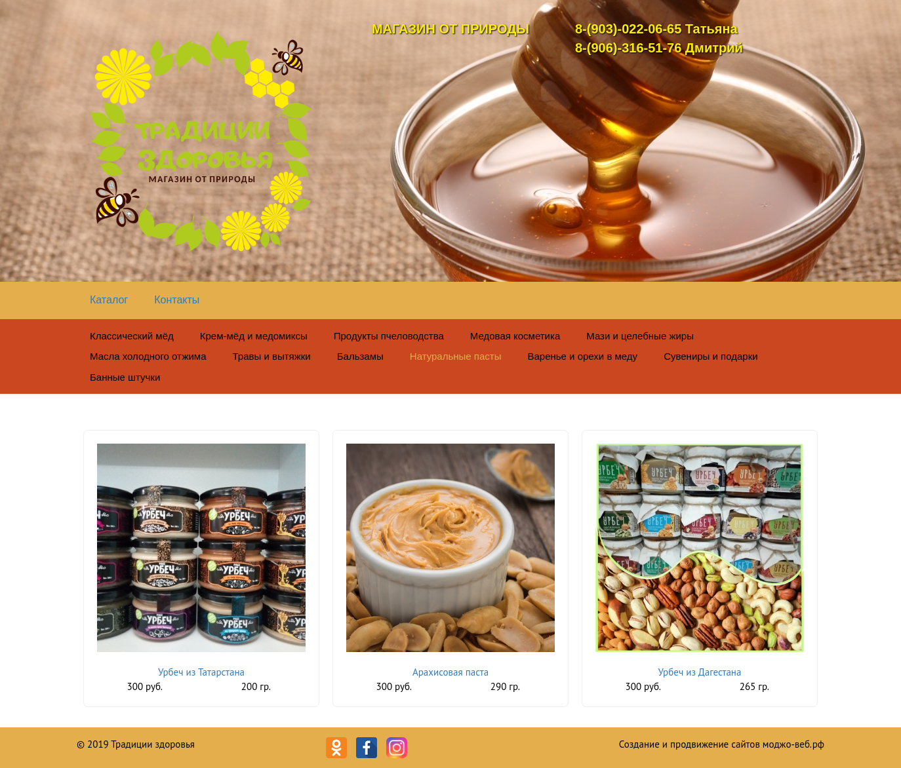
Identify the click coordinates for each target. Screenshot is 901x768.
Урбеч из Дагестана (700, 672)
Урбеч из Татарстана (201, 672)
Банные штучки (125, 377)
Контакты (176, 299)
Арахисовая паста (450, 672)
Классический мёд (132, 335)
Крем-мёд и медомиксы (254, 335)
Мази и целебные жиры (640, 335)
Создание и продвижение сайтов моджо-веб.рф (721, 744)
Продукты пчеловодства (389, 335)
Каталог (109, 299)
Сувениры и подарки (711, 356)
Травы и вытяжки (272, 356)
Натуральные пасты (456, 356)
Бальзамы (360, 356)
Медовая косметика (515, 335)
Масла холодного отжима (148, 356)
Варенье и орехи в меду (582, 356)
